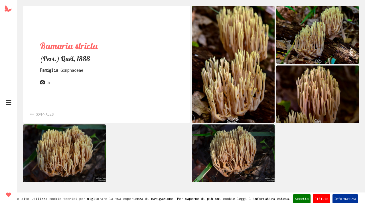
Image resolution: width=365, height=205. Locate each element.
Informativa (345, 198)
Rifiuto (321, 198)
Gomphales (42, 114)
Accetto (302, 198)
